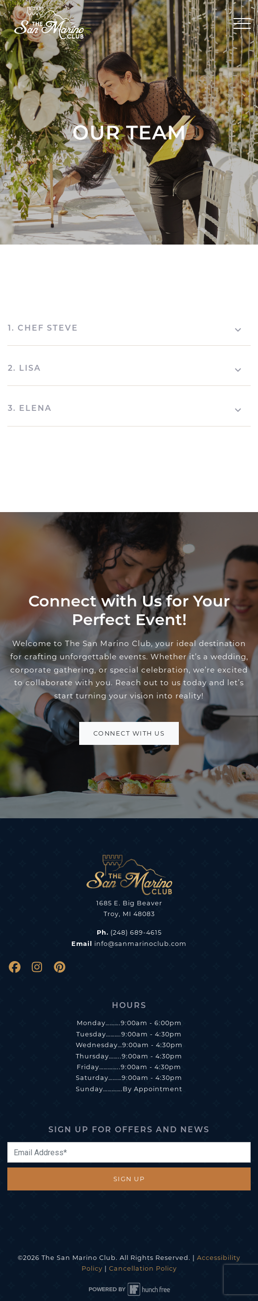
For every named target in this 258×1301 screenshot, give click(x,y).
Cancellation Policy (143, 1268)
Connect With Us (129, 733)
